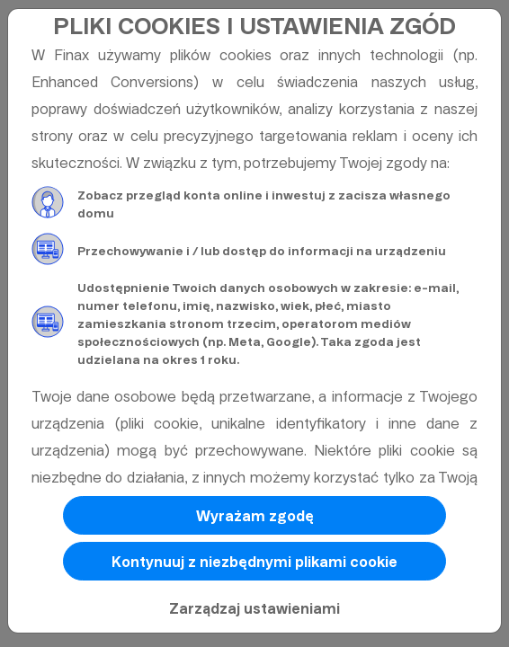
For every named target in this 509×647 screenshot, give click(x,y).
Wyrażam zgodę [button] (255, 516)
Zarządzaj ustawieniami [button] (254, 608)
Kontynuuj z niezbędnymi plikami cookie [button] (254, 562)
